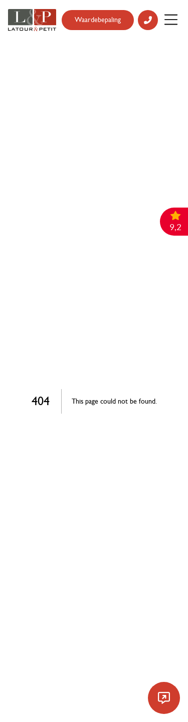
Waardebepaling (98, 20)
